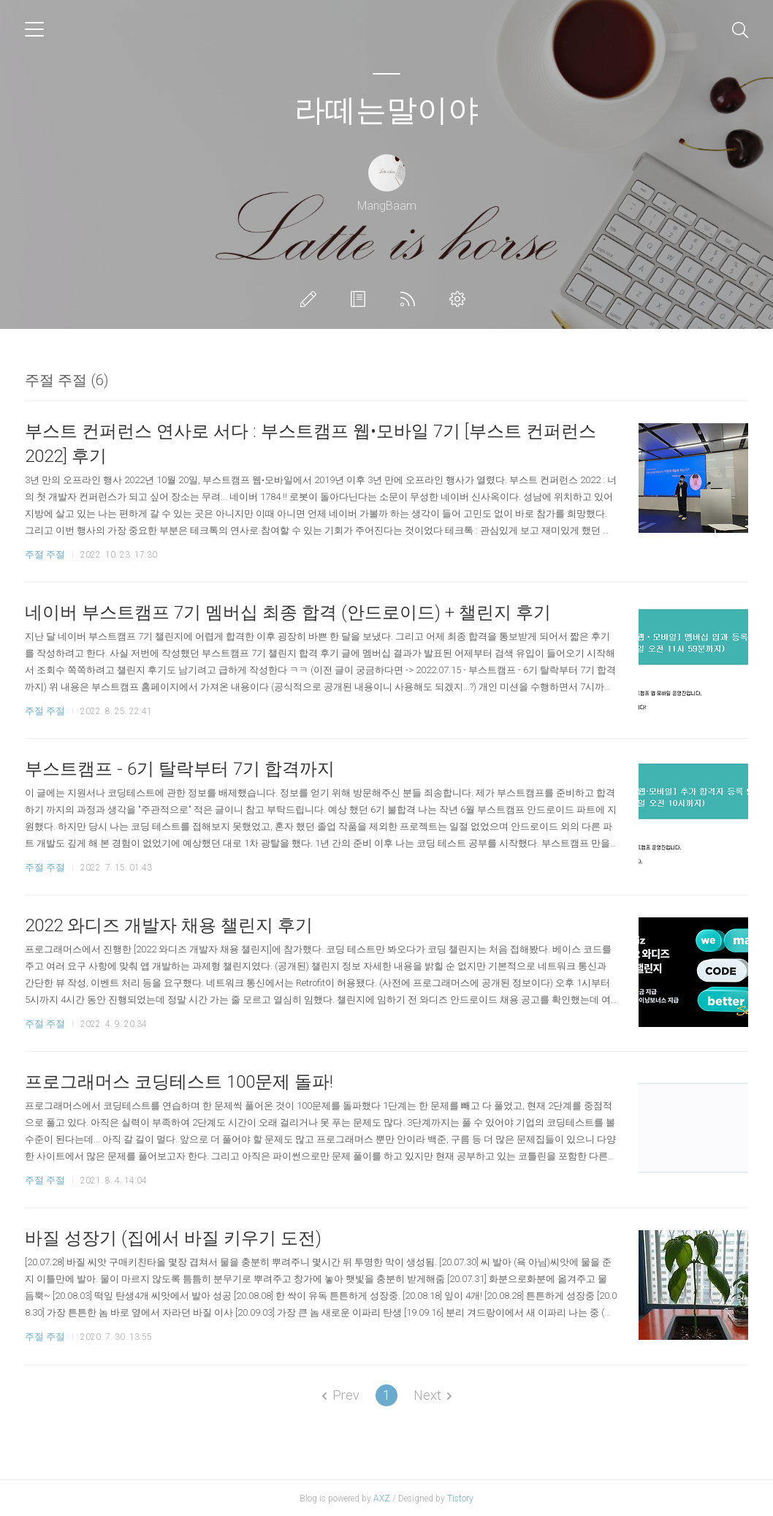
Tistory (460, 1498)
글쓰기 (311, 299)
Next (433, 1395)
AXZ (381, 1498)
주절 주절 (45, 554)
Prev (340, 1395)
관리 (460, 299)
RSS (410, 299)
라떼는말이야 (386, 110)
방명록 (360, 299)
